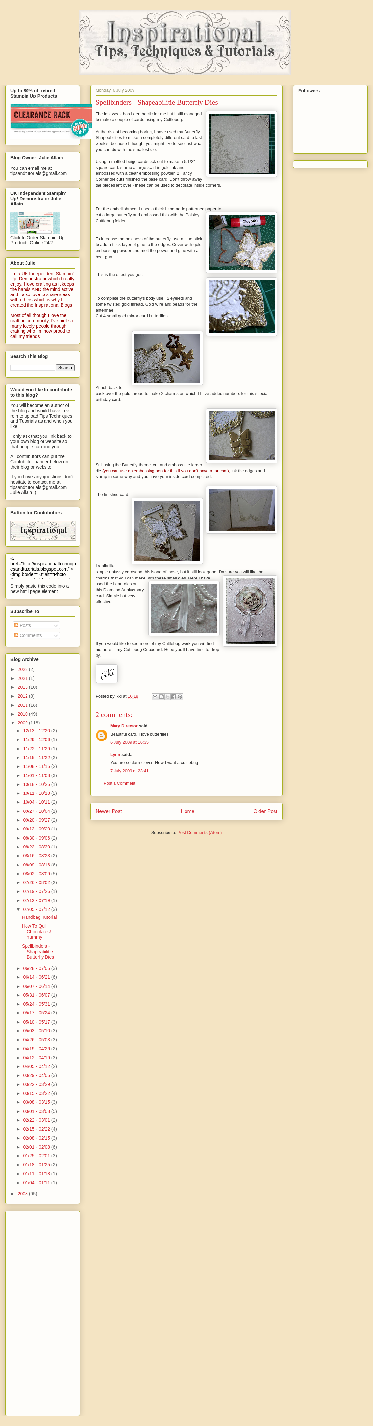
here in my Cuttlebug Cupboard (132, 649)
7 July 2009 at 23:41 (129, 770)
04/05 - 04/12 (37, 1066)
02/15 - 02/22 (37, 1129)
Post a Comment (119, 783)
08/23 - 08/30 (37, 846)
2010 (23, 714)
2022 (23, 669)
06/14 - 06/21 (37, 977)
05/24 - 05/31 (37, 1004)
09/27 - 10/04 (37, 811)
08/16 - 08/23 (37, 855)
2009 (23, 722)
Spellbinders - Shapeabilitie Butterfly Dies (38, 951)
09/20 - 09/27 (37, 820)
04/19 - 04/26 (37, 1048)
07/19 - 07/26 (37, 891)
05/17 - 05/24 (37, 1012)
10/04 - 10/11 (37, 802)
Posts (22, 625)
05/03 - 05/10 (37, 1030)
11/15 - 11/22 (37, 757)
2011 (23, 705)
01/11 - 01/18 (37, 1173)
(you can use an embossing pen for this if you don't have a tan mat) (165, 470)
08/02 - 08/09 (37, 873)
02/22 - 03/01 (37, 1120)
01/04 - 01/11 (37, 1182)
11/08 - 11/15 (37, 766)
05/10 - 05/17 (37, 1022)
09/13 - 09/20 (37, 828)
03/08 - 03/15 (37, 1102)
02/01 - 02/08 (37, 1147)
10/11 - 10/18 (37, 793)
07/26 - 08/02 (37, 882)
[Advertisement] (36, 1311)
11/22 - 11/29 (37, 748)
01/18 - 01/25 (37, 1164)
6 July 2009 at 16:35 (129, 742)
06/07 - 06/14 (37, 986)
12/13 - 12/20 (37, 730)
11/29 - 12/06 (37, 739)
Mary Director (124, 725)
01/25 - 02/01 (37, 1155)
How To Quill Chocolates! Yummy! (36, 931)
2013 (23, 687)
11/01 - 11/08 (37, 775)
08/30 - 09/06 (37, 838)
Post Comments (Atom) (199, 832)
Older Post (265, 811)
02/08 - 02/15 (37, 1138)
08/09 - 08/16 (37, 864)
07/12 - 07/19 (37, 900)
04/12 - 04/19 (37, 1057)
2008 (23, 1193)
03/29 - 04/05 (37, 1075)
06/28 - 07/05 (37, 968)
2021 (23, 678)
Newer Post (109, 811)
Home (188, 811)
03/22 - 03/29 (37, 1084)
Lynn (115, 754)
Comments (28, 635)
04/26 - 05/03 (37, 1039)
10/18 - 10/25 (37, 784)
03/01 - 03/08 (37, 1111)
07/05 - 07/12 (37, 909)
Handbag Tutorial (39, 917)
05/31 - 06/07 (37, 995)
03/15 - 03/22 (37, 1093)
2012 (23, 696)
